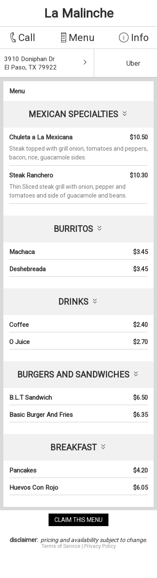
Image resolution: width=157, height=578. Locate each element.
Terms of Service (60, 546)
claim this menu (78, 519)
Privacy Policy (100, 546)
